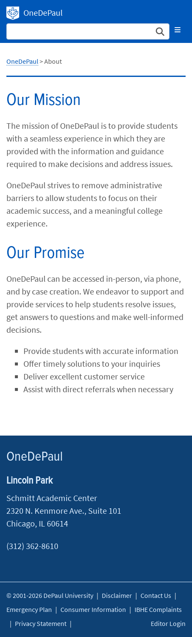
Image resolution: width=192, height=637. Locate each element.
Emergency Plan (29, 609)
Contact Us (155, 595)
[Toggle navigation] (177, 29)
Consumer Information (93, 609)
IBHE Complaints (158, 609)
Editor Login (168, 623)
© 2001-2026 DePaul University (49, 595)
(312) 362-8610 (32, 546)
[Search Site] (87, 31)
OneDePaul (12, 13)
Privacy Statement (40, 623)
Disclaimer (117, 595)
